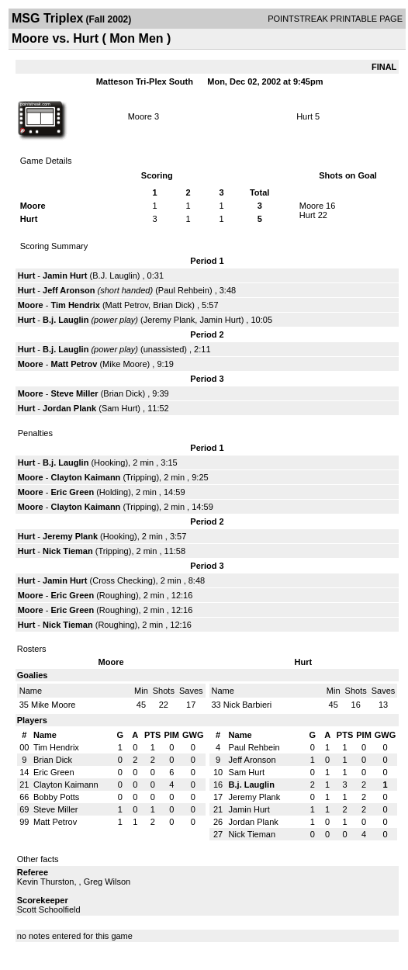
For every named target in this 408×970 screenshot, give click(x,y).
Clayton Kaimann (85, 477)
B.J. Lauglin (114, 275)
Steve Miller (74, 393)
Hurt (304, 116)
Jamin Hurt (65, 275)
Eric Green (72, 492)
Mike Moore (124, 364)
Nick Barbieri (247, 704)
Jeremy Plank (169, 319)
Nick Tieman (68, 551)
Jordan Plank (69, 408)
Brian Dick (172, 305)
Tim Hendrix (74, 305)
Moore (140, 116)
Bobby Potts (56, 797)
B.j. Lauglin (65, 319)
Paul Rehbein (183, 290)
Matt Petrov (126, 305)
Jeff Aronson (69, 290)
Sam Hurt (119, 408)
